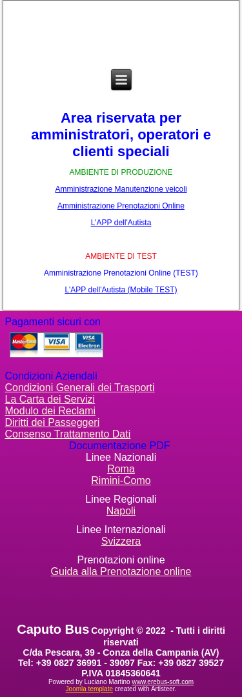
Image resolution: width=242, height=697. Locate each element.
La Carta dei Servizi (50, 399)
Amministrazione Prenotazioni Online (121, 205)
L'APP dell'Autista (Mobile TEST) (121, 289)
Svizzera (121, 541)
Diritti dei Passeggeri (52, 422)
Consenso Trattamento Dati (68, 434)
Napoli (121, 510)
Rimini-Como (120, 480)
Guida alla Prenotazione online (121, 571)
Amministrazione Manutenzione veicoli (121, 189)
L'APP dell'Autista (121, 222)
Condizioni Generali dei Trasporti (80, 387)
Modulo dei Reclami (50, 410)
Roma (121, 468)
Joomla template (89, 688)
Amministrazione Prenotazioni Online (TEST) (121, 273)
